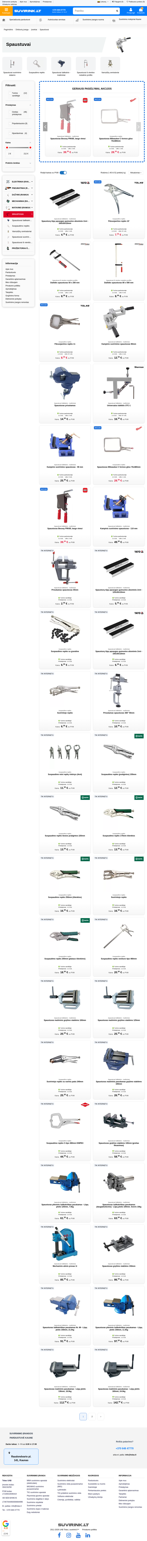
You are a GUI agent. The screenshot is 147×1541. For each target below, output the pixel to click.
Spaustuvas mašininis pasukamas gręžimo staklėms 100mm (119, 1083)
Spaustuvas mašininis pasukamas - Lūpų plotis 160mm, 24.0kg (118, 1390)
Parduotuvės (11, 272)
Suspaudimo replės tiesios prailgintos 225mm (65, 836)
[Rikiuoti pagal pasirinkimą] (136, 173)
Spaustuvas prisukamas (64, 405)
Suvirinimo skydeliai (35, 1502)
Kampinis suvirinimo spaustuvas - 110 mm (118, 528)
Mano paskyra (94, 1494)
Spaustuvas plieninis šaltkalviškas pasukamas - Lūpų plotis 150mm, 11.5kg (118, 1328)
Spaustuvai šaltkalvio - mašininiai (19, 220)
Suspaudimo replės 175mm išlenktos (119, 836)
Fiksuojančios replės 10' (68, 139)
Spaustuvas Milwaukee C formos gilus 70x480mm (119, 467)
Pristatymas (47, 2)
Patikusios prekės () (135, 2)
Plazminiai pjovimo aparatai (38, 1496)
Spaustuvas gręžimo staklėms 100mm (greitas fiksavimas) (119, 1144)
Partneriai (122, 1497)
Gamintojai (92, 1487)
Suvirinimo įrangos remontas (17, 302)
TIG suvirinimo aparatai (36, 1492)
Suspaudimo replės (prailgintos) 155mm (118, 774)
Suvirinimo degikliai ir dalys (38, 1499)
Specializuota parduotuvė (19, 20)
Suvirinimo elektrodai (65, 1480)
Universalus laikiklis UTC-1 (119, 405)
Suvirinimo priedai (34, 1505)
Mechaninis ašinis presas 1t (65, 1266)
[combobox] (96, 11)
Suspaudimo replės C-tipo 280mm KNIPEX (64, 1143)
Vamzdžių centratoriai (110, 72)
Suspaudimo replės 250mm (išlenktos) (65, 897)
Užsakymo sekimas (9, 4)
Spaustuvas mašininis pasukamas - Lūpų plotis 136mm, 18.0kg (65, 1390)
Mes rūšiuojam (11, 282)
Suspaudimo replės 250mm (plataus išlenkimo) (64, 959)
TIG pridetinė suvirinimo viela (69, 1493)
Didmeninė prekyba (9, 2)
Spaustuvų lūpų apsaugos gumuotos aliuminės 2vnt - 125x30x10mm (118, 591)
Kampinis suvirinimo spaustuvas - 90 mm (65, 467)
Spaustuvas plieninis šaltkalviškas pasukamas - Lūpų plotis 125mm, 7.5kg (64, 1206)
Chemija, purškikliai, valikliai (68, 1500)
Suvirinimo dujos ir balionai (38, 1509)
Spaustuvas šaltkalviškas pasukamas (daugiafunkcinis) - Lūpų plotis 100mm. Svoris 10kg (118, 1206)
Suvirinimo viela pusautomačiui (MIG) (70, 1485)
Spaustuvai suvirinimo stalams (19, 237)
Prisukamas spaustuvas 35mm (65, 590)
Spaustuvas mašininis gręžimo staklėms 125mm (119, 1020)
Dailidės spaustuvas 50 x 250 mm (64, 283)
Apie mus (23, 2)
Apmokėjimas (35, 2)
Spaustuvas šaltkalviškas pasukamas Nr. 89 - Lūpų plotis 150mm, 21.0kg (65, 1328)
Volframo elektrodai (65, 1496)
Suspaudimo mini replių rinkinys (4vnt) (65, 774)
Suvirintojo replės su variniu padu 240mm (65, 1082)
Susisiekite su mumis (96, 1484)
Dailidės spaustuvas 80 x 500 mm (118, 283)
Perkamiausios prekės (97, 1490)
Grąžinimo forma (12, 296)
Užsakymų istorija (95, 1497)
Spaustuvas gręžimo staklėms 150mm (118, 1266)
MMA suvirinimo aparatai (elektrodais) (37, 1481)
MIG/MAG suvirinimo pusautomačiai (35, 1487)
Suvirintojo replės (65, 713)
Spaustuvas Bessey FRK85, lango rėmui (65, 528)
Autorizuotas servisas (56, 20)
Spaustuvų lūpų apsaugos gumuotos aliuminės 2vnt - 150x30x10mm (118, 652)
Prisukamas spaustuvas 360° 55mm (118, 713)
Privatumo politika (13, 286)
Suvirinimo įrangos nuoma (93, 20)
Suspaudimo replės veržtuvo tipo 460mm (119, 959)
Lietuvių (103, 2)
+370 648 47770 (124, 1448)
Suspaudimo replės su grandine (65, 651)
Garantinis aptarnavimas (15, 279)
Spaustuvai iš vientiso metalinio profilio (19, 242)
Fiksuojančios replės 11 (116, 139)
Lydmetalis (61, 1490)
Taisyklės (9, 292)
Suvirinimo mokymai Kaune (130, 19)
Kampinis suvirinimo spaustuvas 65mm (119, 344)
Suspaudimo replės (37, 72)
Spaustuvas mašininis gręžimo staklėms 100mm (65, 1020)
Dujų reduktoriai (33, 1512)
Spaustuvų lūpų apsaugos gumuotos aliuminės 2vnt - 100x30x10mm (65, 222)
